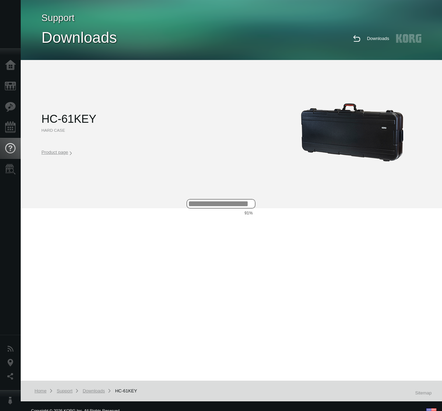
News (12, 349)
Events (12, 127)
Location (12, 363)
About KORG (12, 400)
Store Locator (12, 169)
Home (12, 65)
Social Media (12, 376)
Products (12, 86)
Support (12, 148)
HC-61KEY (126, 390)
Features (12, 107)
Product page (56, 152)
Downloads (378, 38)
